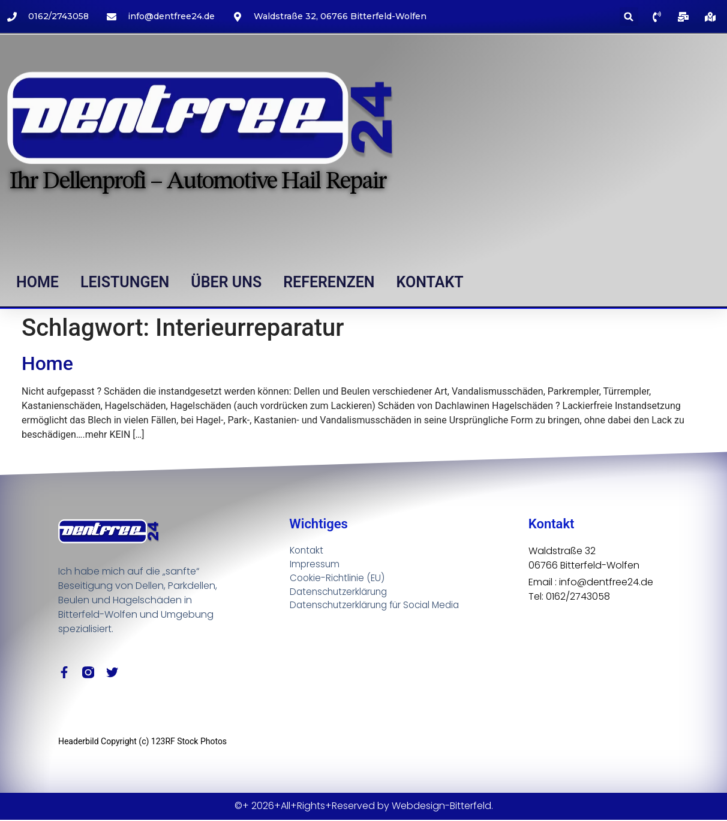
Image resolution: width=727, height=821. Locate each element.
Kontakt (430, 282)
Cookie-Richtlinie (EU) (339, 579)
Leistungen (124, 282)
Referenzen (328, 282)
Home (37, 282)
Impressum (315, 565)
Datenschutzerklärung (341, 593)
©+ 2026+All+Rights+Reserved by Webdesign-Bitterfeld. (364, 807)
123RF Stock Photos (189, 742)
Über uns (226, 282)
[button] (629, 16)
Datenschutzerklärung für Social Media (380, 608)
